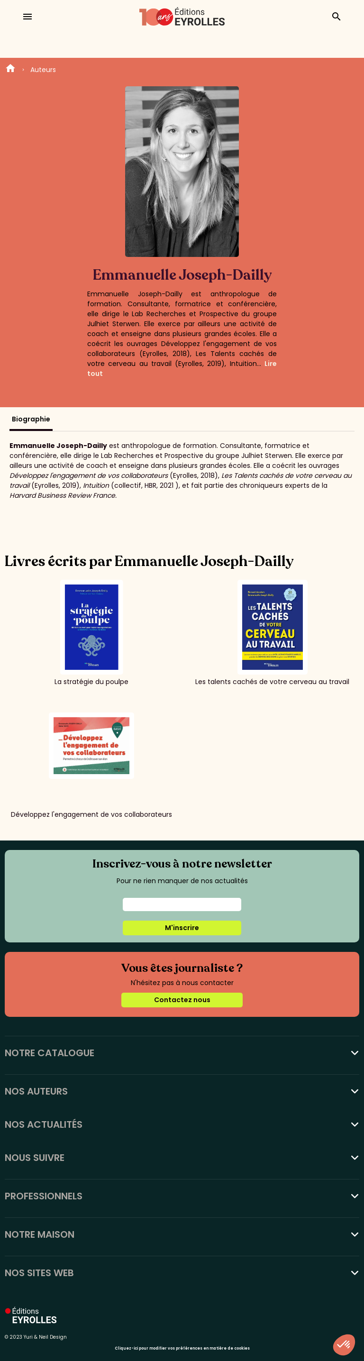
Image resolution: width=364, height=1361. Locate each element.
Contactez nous (182, 1000)
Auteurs (43, 69)
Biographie (31, 419)
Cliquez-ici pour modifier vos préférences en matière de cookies (182, 1348)
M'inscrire (182, 927)
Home (10, 70)
